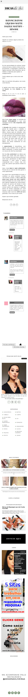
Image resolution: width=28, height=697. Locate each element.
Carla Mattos (13, 261)
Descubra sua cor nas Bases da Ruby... (14, 470)
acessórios (7, 412)
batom (10, 16)
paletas (6, 432)
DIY (18, 418)
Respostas (11, 232)
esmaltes (19, 422)
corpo (19, 414)
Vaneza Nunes (13, 217)
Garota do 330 (13, 227)
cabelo (6, 414)
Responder (12, 229)
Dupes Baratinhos (6, 422)
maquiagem (16, 16)
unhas (19, 435)
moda (5, 428)
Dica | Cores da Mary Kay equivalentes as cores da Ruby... (14, 488)
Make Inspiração (5, 425)
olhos (19, 428)
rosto (6, 435)
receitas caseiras (18, 432)
